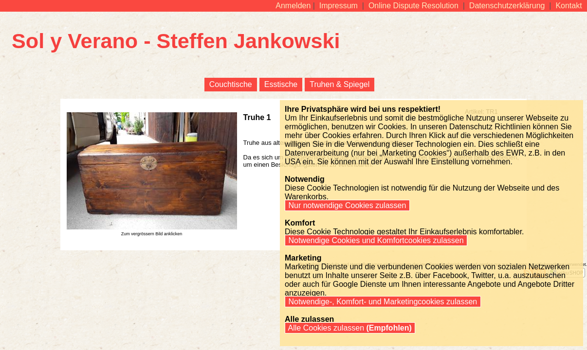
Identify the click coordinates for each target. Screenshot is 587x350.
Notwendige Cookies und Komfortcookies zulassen (376, 240)
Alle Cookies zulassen (350, 328)
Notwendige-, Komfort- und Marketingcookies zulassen (382, 302)
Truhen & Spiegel (339, 84)
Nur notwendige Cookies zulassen (347, 205)
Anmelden (293, 5)
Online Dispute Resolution (413, 5)
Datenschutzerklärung (507, 5)
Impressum (338, 5)
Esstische (280, 84)
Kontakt (568, 5)
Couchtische (230, 84)
